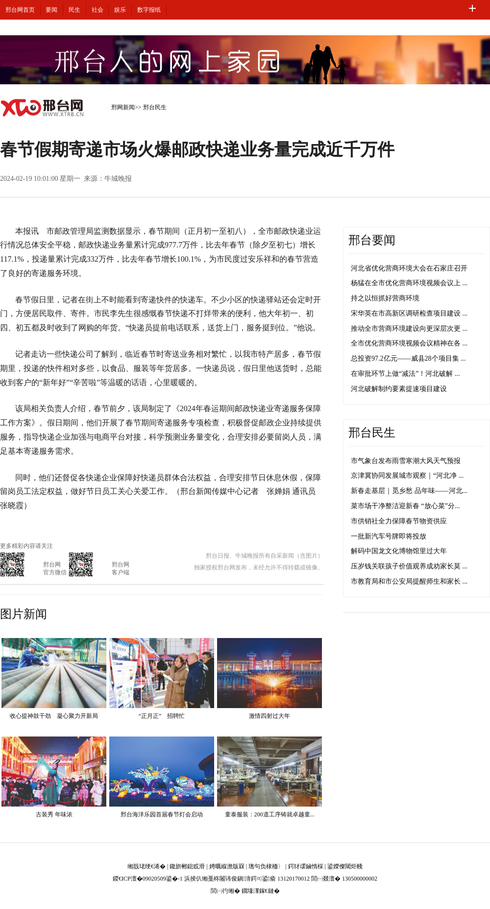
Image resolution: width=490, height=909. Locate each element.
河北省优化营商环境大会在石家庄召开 (409, 268)
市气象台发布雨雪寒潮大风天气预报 (406, 461)
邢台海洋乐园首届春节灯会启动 (162, 814)
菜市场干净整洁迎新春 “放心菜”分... (405, 506)
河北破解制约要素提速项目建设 (399, 389)
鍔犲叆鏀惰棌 (305, 866)
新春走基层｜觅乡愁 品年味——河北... (409, 490)
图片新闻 (23, 614)
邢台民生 (155, 107)
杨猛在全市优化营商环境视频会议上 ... (409, 283)
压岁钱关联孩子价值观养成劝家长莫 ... (409, 566)
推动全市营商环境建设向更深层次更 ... (409, 328)
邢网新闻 (123, 107)
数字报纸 (149, 9)
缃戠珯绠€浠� (146, 866)
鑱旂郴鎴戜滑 (187, 866)
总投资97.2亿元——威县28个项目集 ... (408, 358)
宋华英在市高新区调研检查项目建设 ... (409, 313)
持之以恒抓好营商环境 (385, 298)
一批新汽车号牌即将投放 (388, 536)
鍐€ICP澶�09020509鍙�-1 (148, 878)
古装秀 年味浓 (54, 814)
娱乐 (120, 9)
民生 (74, 9)
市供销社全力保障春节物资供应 (399, 521)
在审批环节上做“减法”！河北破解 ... (405, 373)
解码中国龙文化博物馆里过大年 (399, 551)
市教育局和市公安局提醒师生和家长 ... (409, 581)
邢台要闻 (371, 240)
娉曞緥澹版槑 (227, 866)
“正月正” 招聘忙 (162, 715)
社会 (97, 9)
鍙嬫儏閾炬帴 (345, 866)
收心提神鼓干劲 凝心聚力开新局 (54, 715)
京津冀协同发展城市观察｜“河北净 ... (407, 475)
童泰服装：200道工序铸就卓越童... (270, 814)
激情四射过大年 (269, 715)
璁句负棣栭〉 (266, 866)
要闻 (51, 9)
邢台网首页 (20, 9)
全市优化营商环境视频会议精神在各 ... (409, 343)
